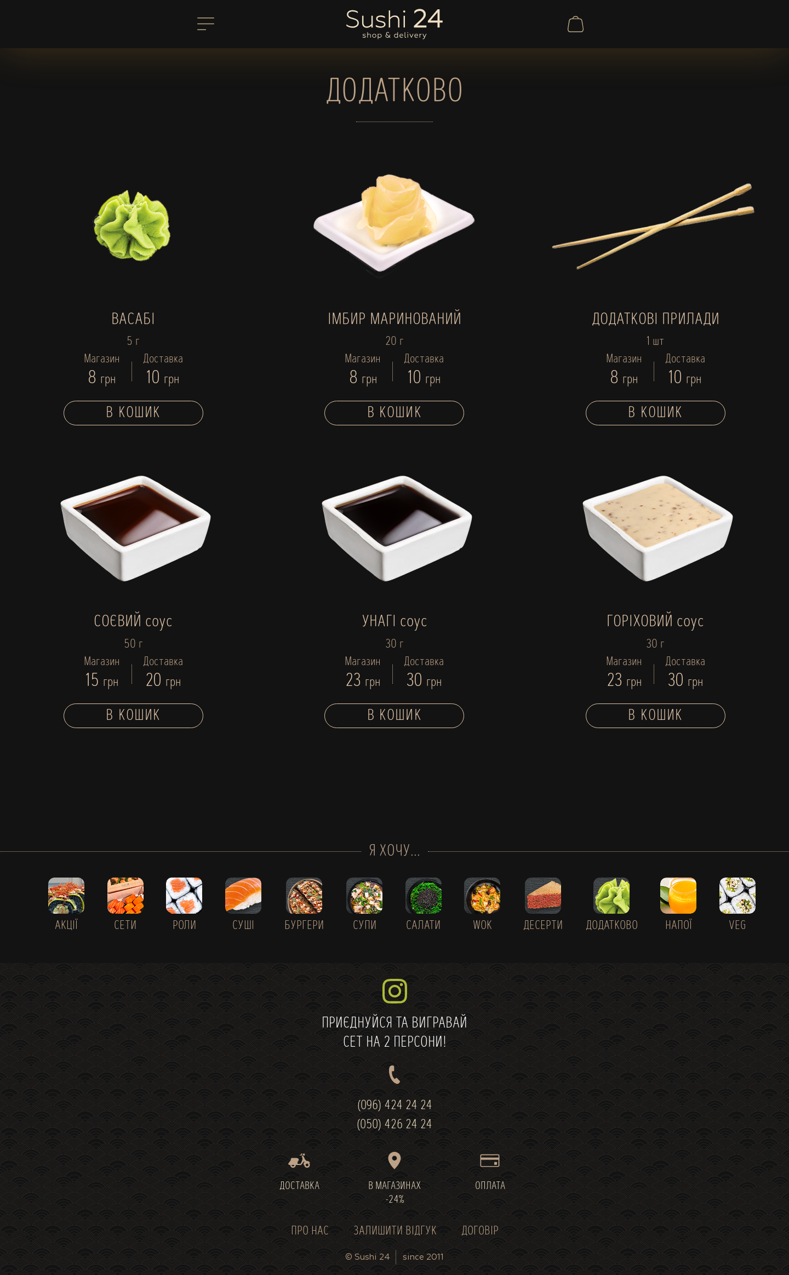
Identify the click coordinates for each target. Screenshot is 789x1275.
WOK (482, 926)
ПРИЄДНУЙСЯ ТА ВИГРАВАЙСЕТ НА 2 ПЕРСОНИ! (394, 1015)
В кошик (133, 413)
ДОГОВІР (480, 1231)
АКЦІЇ (66, 926)
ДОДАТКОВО (612, 926)
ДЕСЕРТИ (543, 926)
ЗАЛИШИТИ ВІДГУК (395, 1231)
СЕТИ (125, 926)
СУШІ (243, 926)
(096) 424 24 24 (394, 1105)
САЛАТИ (423, 926)
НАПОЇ (678, 926)
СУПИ (364, 926)
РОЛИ (184, 926)
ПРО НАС (310, 1231)
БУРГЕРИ (304, 926)
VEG (737, 926)
